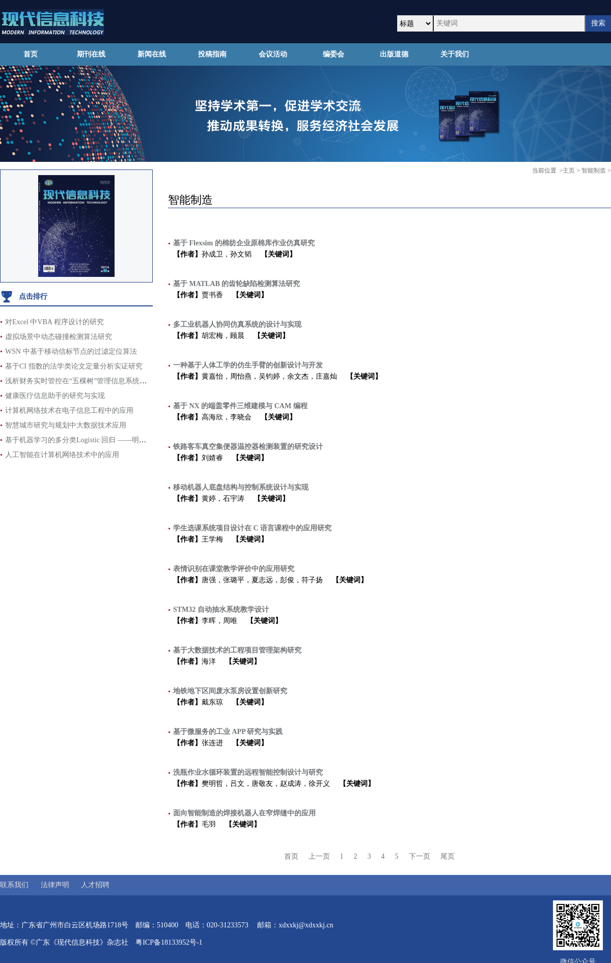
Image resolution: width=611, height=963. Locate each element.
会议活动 (273, 54)
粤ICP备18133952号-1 (168, 942)
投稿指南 (212, 54)
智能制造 (593, 170)
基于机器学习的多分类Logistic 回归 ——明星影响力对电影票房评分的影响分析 (129, 440)
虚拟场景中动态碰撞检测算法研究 (58, 337)
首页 (30, 54)
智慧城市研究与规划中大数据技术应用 (65, 425)
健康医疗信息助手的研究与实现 (55, 396)
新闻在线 (151, 54)
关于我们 (454, 54)
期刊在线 (91, 54)
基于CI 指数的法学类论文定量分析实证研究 (74, 366)
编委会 (333, 54)
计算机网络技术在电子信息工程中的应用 (69, 410)
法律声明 (55, 885)
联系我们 (14, 885)
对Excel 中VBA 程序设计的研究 (54, 322)
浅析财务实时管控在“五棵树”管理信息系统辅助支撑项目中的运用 (108, 381)
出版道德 (394, 54)
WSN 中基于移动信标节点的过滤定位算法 (71, 351)
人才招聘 (95, 885)
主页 (569, 170)
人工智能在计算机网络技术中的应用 (62, 455)
